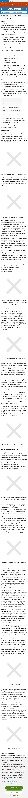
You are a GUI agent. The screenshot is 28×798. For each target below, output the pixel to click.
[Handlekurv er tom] (26, 9)
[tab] (4, 1)
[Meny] (2, 9)
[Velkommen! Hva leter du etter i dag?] (15, 12)
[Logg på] (22, 9)
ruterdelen (14, 574)
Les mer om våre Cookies (7, 781)
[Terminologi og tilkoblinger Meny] (13, 15)
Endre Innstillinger (14, 795)
